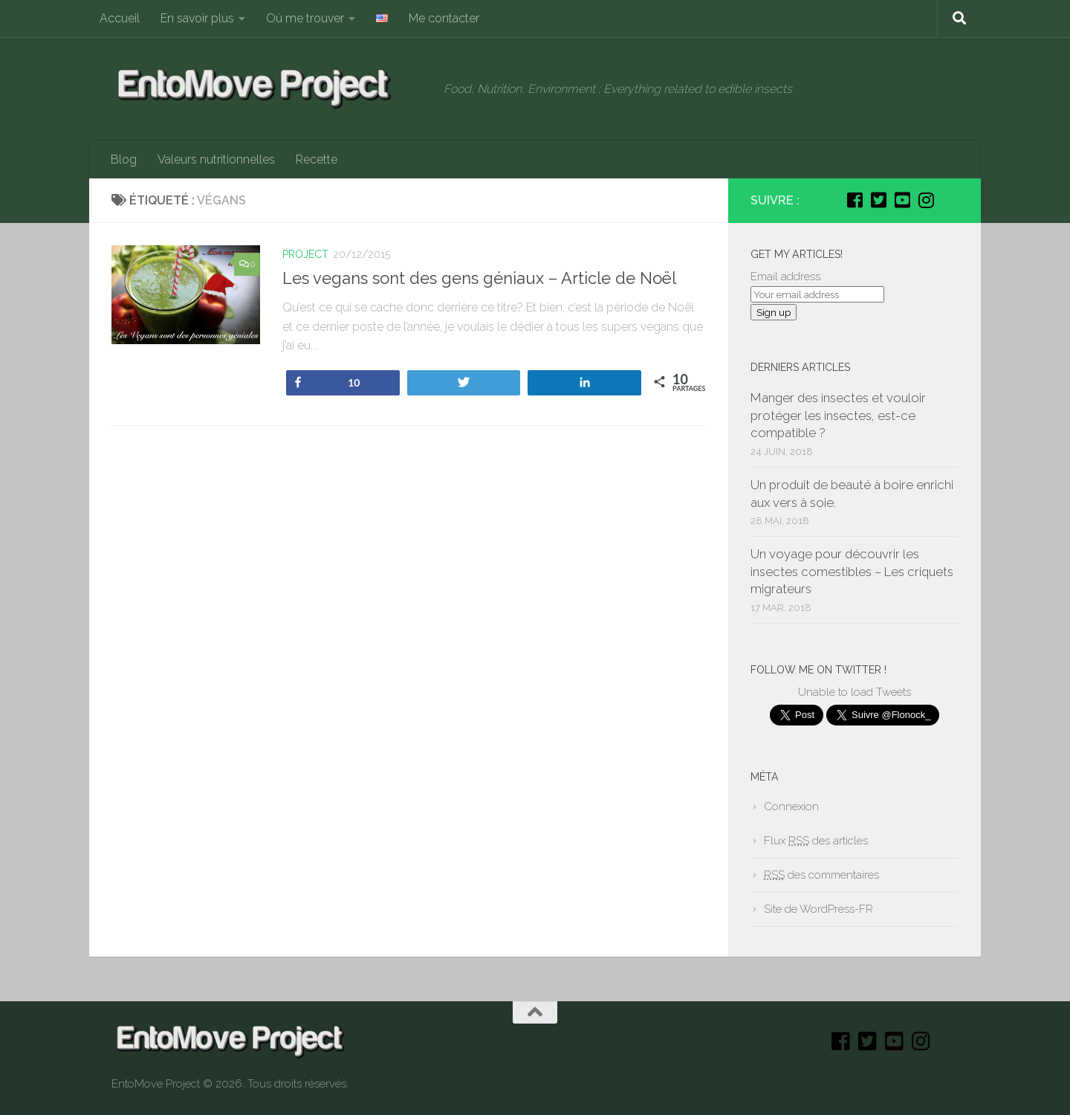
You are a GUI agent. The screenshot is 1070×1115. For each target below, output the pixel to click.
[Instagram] (926, 200)
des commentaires (821, 875)
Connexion (791, 806)
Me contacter (444, 18)
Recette (316, 159)
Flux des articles (816, 840)
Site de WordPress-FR (818, 909)
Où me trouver (305, 18)
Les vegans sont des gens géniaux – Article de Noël (479, 278)
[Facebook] (854, 200)
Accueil (120, 18)
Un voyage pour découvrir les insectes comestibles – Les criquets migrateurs (851, 571)
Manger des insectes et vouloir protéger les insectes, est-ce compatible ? (838, 415)
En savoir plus (197, 18)
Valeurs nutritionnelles (216, 159)
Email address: (786, 276)
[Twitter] (878, 200)
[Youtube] (902, 200)
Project (305, 254)
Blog (124, 159)
